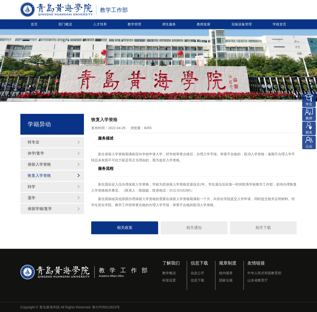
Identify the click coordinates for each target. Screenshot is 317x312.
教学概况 (169, 273)
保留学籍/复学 (54, 209)
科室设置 (169, 280)
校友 (309, 128)
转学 (54, 187)
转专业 (54, 142)
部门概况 (65, 24)
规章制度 (227, 263)
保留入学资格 (54, 164)
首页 (34, 24)
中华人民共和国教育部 (264, 273)
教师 (309, 114)
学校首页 (279, 24)
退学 (54, 198)
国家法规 (226, 280)
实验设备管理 (241, 24)
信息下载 (199, 263)
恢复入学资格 (54, 175)
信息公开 (197, 273)
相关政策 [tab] (124, 228)
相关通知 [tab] (194, 228)
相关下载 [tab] (263, 228)
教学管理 (134, 24)
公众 (309, 142)
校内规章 (226, 273)
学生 (309, 100)
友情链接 (256, 263)
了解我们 (171, 263)
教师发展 (203, 24)
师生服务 (169, 24)
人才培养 (100, 24)
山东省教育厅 (257, 280)
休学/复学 (54, 153)
